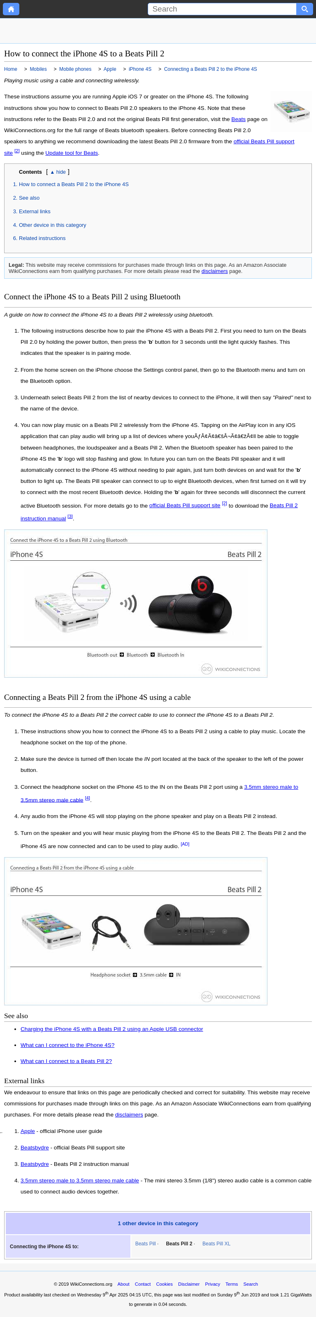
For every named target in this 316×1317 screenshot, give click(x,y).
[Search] (222, 9)
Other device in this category (52, 225)
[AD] (185, 843)
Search (251, 1284)
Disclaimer (189, 1284)
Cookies (164, 1284)
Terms (231, 1284)
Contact (143, 1284)
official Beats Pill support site (185, 505)
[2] (17, 150)
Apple (28, 1131)
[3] (70, 516)
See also (29, 198)
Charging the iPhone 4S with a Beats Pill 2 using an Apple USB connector (112, 1029)
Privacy (212, 1284)
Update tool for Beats (71, 153)
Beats (238, 119)
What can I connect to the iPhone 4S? (67, 1045)
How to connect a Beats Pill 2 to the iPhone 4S (74, 184)
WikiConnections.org (91, 1284)
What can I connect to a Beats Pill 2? (66, 1061)
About (123, 1284)
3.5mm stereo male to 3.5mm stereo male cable (80, 1181)
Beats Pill (145, 1244)
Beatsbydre (35, 1148)
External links (35, 211)
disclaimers (215, 271)
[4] (87, 797)
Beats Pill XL (216, 1244)
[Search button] (305, 9)
